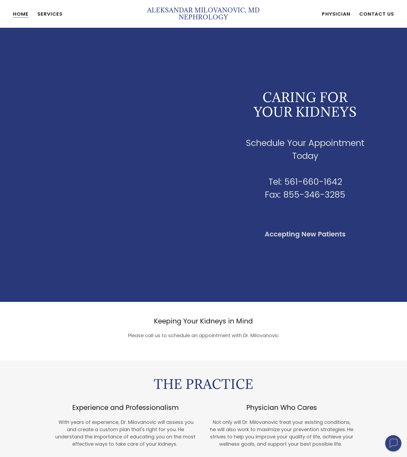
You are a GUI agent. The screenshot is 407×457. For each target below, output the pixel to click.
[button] (393, 443)
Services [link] (50, 14)
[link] (203, 17)
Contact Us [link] (376, 14)
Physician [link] (336, 14)
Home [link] (21, 14)
